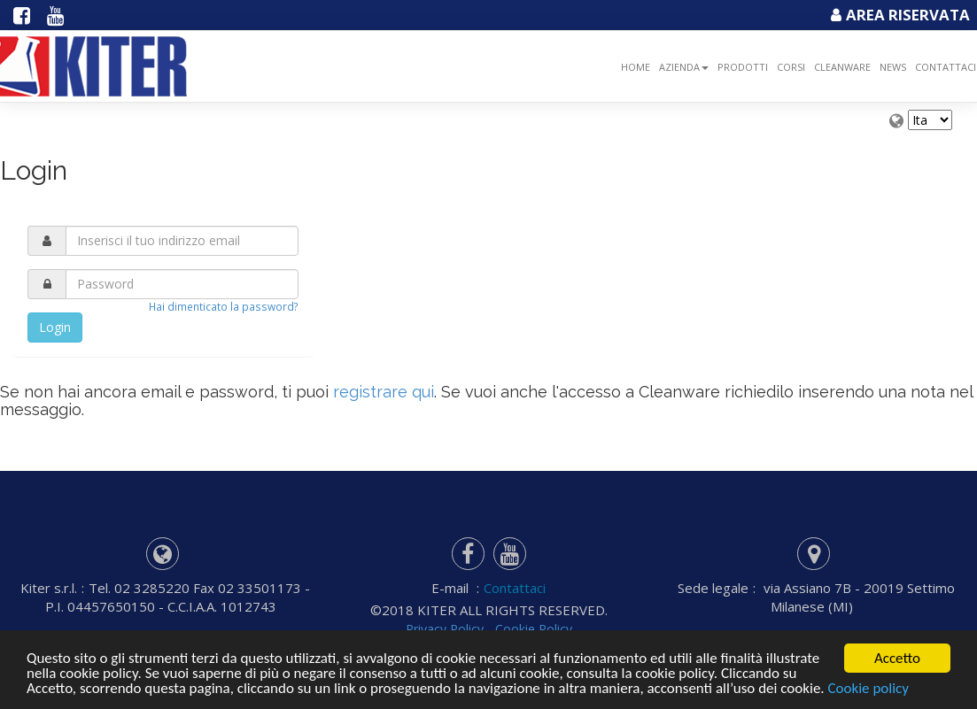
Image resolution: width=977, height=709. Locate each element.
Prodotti (742, 66)
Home (635, 66)
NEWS (893, 66)
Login (55, 327)
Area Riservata (898, 14)
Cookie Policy (532, 628)
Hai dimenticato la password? (224, 306)
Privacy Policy (444, 628)
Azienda (684, 66)
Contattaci (515, 588)
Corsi (791, 66)
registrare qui (383, 391)
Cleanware (842, 66)
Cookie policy (868, 694)
